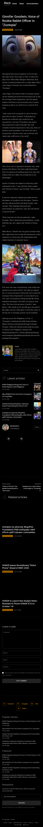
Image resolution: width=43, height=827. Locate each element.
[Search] (38, 370)
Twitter (24, 709)
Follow (37, 427)
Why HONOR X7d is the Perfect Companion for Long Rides (17, 395)
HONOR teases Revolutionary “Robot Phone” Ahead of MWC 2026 (19, 567)
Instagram (25, 704)
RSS (37, 704)
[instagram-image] (8, 438)
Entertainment (7, 30)
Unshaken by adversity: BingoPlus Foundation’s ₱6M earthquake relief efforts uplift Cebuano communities (17, 415)
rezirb (17, 346)
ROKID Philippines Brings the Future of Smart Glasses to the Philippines (15, 386)
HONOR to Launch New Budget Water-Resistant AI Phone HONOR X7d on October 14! (20, 603)
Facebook (11, 704)
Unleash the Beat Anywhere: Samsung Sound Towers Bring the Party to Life (15, 405)
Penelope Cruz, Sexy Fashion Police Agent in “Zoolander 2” (31, 488)
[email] (21, 796)
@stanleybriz (14, 426)
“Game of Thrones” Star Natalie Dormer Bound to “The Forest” (10, 488)
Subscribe (21, 803)
